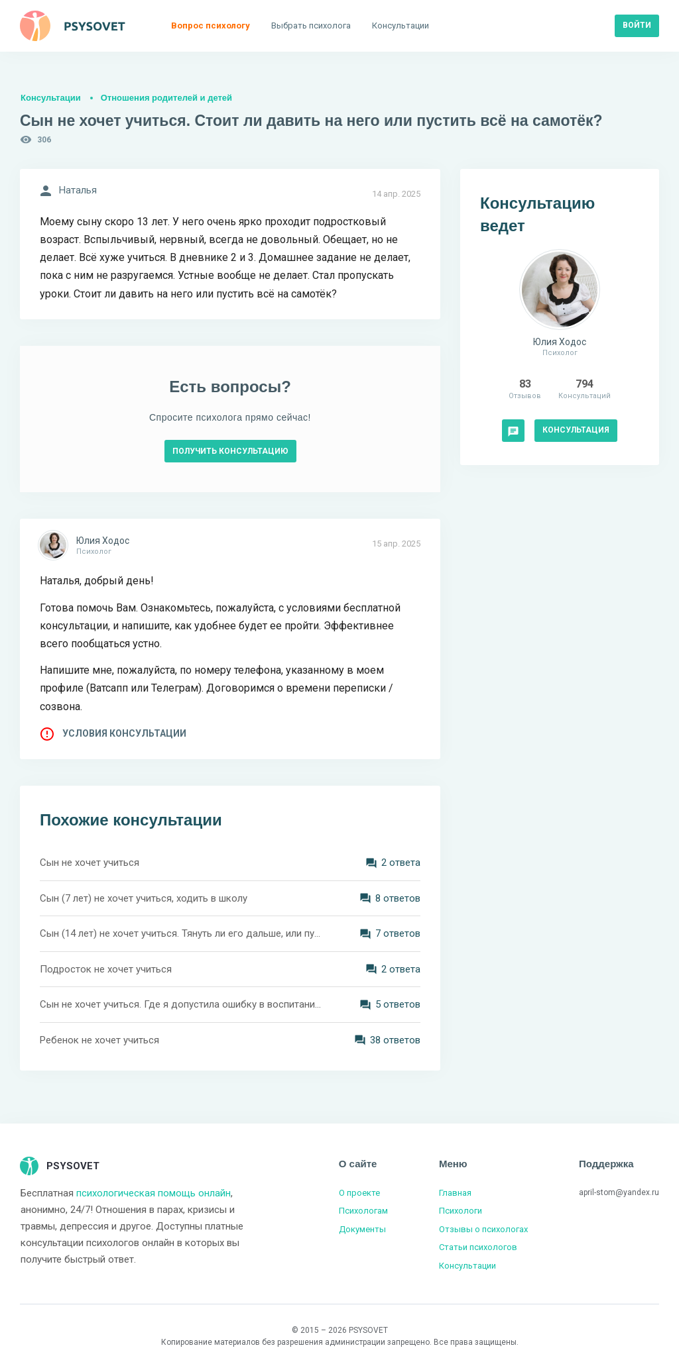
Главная (455, 1193)
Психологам (363, 1211)
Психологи (460, 1211)
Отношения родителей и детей (166, 98)
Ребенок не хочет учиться (99, 1040)
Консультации (51, 98)
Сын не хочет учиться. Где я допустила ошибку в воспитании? (180, 1004)
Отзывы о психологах (483, 1229)
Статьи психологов (478, 1247)
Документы (362, 1229)
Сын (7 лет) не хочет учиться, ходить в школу (143, 898)
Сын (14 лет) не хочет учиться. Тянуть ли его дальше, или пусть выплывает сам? (180, 933)
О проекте (359, 1193)
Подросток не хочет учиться (106, 969)
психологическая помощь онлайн (153, 1193)
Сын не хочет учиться (89, 862)
